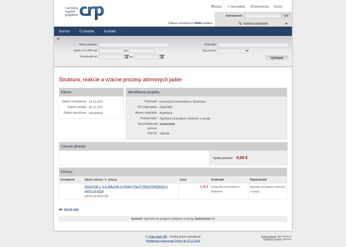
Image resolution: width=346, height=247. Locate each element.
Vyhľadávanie (234, 15)
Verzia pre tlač (261, 6)
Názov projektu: (88, 44)
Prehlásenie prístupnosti (160, 240)
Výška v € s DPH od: (85, 50)
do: (126, 50)
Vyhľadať (277, 58)
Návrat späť (71, 209)
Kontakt (110, 31)
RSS (280, 6)
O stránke (87, 31)
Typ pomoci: (209, 50)
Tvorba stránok (268, 236)
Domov (218, 6)
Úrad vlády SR (157, 236)
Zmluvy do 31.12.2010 (187, 240)
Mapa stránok (238, 6)
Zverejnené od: (89, 56)
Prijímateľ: (210, 44)
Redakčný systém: (272, 239)
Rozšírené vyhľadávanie (255, 23)
